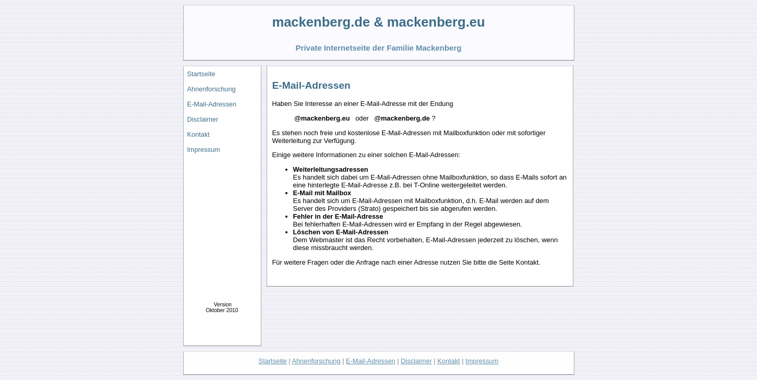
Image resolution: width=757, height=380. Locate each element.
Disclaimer (203, 119)
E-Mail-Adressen (212, 104)
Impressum (203, 149)
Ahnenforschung (211, 89)
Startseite (201, 74)
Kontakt (198, 134)
